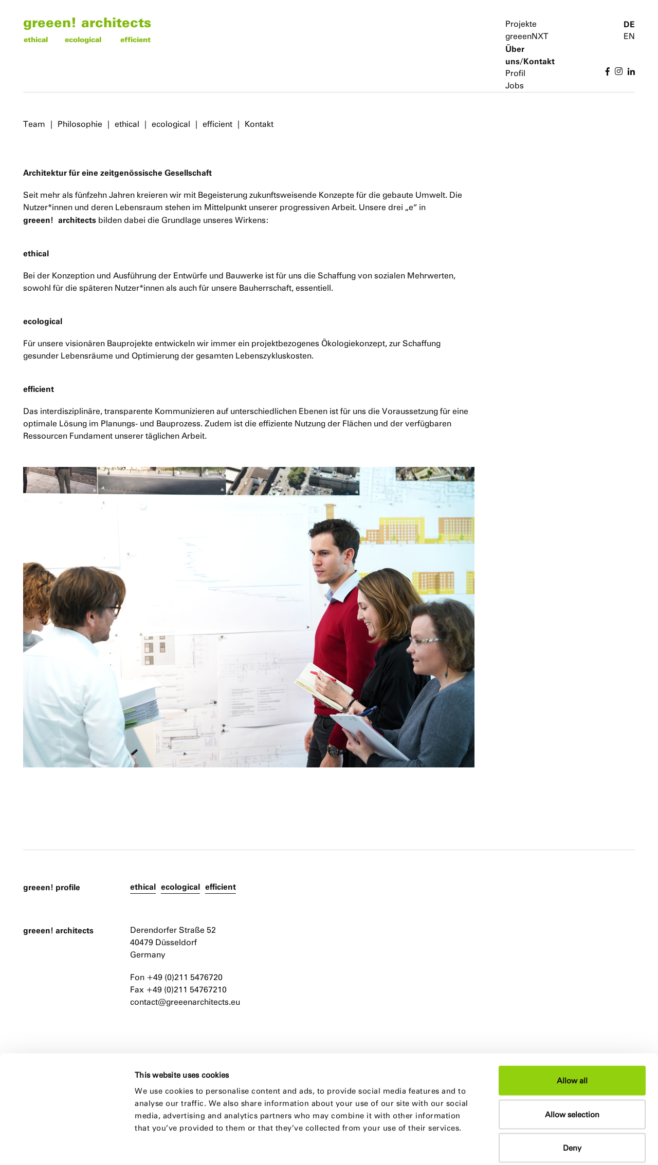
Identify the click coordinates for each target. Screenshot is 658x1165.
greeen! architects (87, 21)
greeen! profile (51, 887)
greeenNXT (527, 36)
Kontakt (259, 124)
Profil (515, 73)
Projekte (521, 24)
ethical (36, 39)
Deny (572, 1097)
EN (629, 36)
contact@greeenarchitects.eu (185, 1002)
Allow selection (572, 1064)
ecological (83, 39)
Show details (532, 1145)
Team (34, 124)
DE (629, 24)
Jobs (514, 85)
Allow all (572, 1030)
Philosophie (80, 124)
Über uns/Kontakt (530, 55)
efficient (135, 39)
